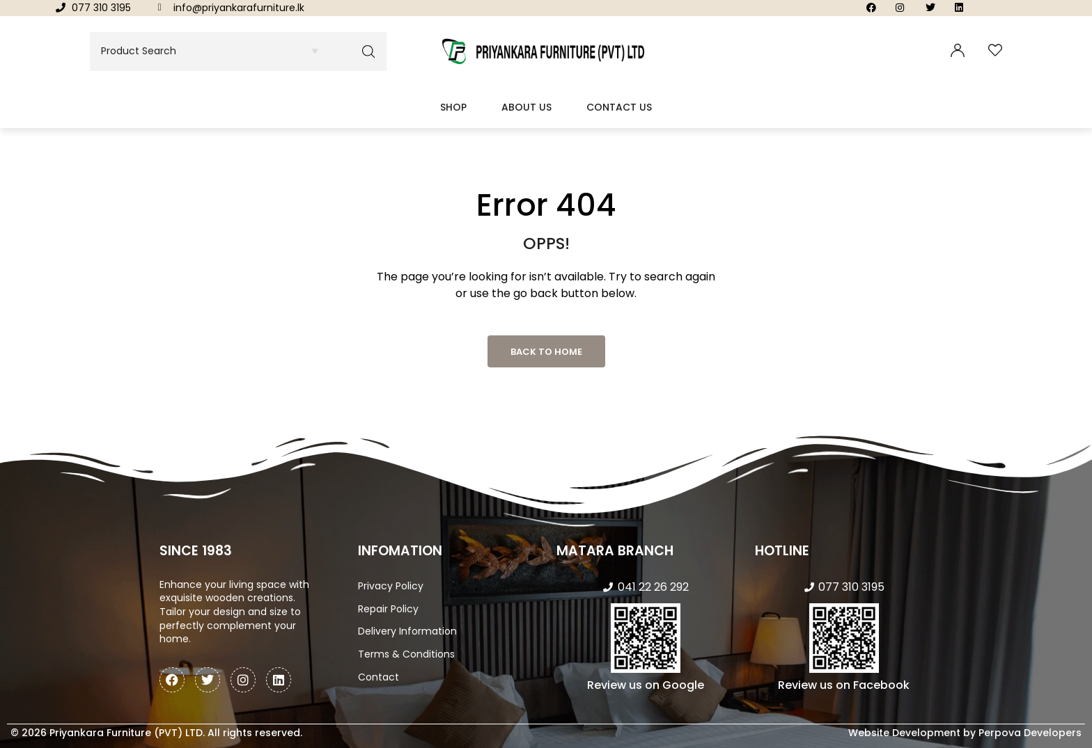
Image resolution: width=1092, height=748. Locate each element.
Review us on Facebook (844, 685)
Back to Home (546, 351)
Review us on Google (645, 685)
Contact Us (619, 107)
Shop (453, 107)
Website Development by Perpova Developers (965, 733)
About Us (526, 107)
